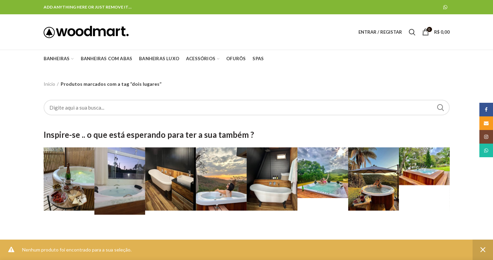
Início (49, 84)
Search (440, 107)
